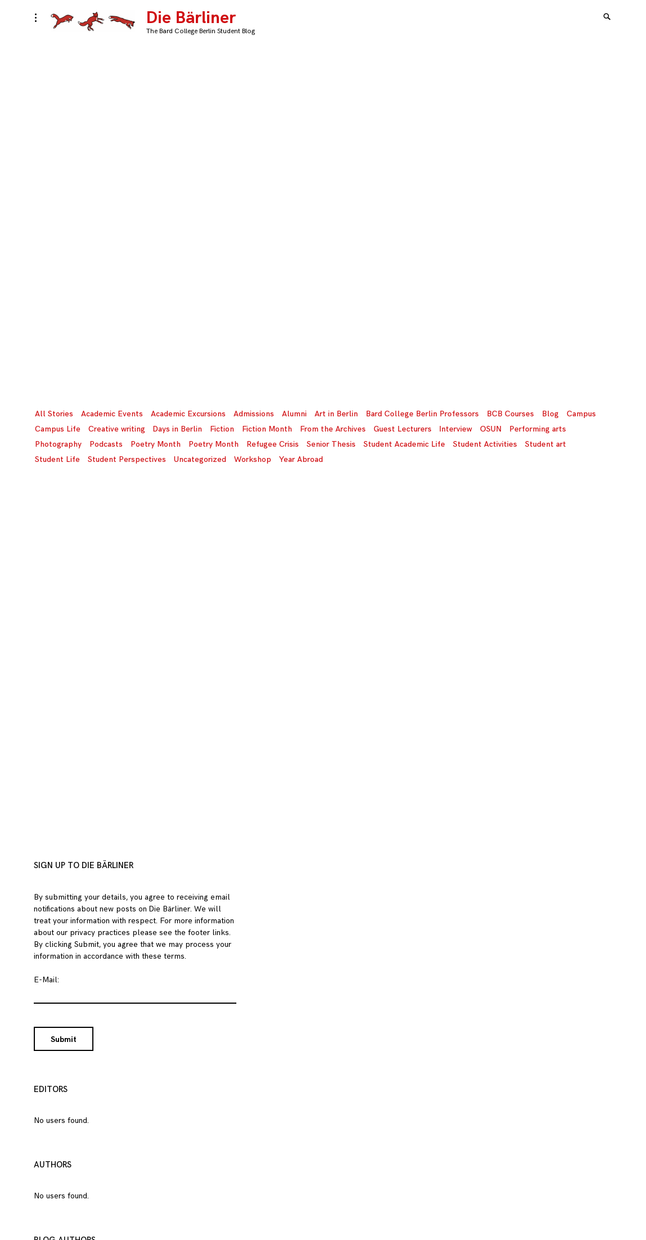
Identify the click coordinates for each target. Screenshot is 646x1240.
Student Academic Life (404, 444)
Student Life (57, 459)
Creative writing (116, 429)
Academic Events (112, 414)
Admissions (254, 414)
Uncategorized (200, 459)
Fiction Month (267, 429)
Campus (581, 414)
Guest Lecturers (403, 429)
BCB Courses (510, 414)
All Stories (54, 414)
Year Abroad (301, 459)
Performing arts (537, 429)
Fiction (222, 429)
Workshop (252, 459)
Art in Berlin (336, 414)
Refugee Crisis (272, 444)
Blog (550, 414)
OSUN (490, 429)
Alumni (294, 414)
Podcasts (106, 444)
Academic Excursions (188, 414)
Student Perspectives (127, 459)
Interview (455, 429)
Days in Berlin (177, 429)
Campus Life (57, 429)
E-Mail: (46, 980)
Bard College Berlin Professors (422, 414)
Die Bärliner (191, 18)
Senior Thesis (331, 444)
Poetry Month (156, 444)
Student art (545, 444)
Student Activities (485, 444)
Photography (58, 444)
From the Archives (333, 429)
